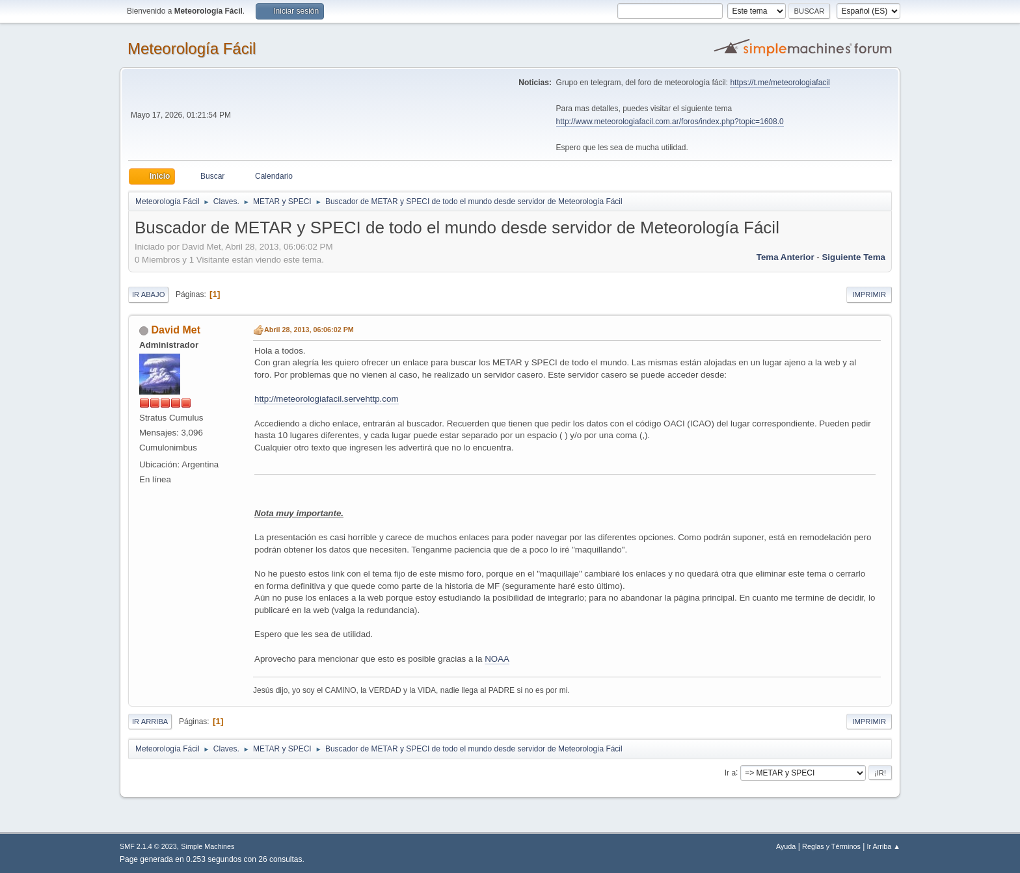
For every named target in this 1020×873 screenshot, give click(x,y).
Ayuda (786, 846)
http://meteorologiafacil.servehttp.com (326, 399)
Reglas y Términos (831, 846)
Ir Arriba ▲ (883, 846)
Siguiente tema (853, 257)
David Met (175, 329)
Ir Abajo (148, 294)
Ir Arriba (150, 721)
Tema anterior (785, 257)
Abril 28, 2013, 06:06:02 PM (309, 329)
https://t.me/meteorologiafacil (779, 82)
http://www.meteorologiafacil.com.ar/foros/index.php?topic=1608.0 (670, 121)
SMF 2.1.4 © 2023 (148, 846)
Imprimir (869, 294)
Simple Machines (207, 846)
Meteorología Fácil (192, 48)
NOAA (497, 659)
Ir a (730, 772)
